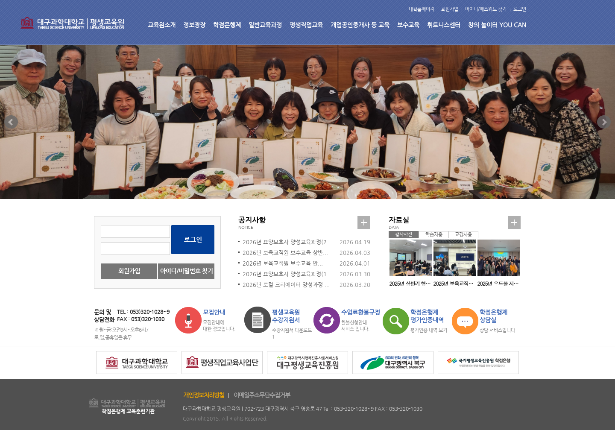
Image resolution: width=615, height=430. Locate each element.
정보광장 (194, 24)
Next (604, 122)
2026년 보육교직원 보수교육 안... (283, 263)
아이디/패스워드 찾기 (486, 9)
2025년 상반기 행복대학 (411, 283)
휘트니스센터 (443, 24)
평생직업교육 (306, 24)
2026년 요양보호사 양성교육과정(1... (287, 274)
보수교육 (408, 24)
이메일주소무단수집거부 (262, 395)
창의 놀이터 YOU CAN (497, 24)
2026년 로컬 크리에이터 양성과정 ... (286, 284)
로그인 (519, 9)
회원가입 (449, 9)
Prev (11, 122)
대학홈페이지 (421, 9)
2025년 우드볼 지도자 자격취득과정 (498, 283)
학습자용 (433, 234)
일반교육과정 (265, 24)
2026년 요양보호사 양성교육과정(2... (287, 242)
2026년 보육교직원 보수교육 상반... (285, 252)
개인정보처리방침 (203, 395)
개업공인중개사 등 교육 (360, 24)
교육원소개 (162, 24)
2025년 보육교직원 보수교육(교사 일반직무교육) (454, 283)
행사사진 (403, 234)
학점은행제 (227, 24)
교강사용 (463, 234)
